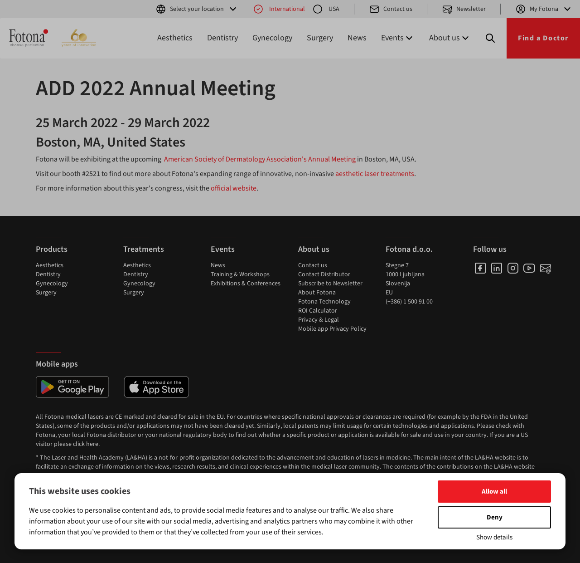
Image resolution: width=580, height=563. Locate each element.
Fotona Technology (324, 301)
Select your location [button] (196, 9)
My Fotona (544, 9)
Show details (494, 537)
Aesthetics (175, 38)
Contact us (390, 9)
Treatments (143, 249)
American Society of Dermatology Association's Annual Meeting (260, 159)
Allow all (494, 491)
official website (232, 188)
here (92, 444)
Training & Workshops (240, 274)
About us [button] (450, 38)
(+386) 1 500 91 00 (409, 301)
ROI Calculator (317, 310)
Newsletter (464, 9)
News (357, 38)
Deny (495, 517)
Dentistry (222, 38)
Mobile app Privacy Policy (332, 328)
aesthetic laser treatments (374, 174)
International (279, 9)
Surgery (320, 38)
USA (325, 9)
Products (52, 249)
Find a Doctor (543, 38)
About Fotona (317, 292)
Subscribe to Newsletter (330, 283)
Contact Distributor (324, 274)
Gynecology (272, 38)
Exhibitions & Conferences (245, 283)
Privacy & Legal (318, 319)
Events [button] (398, 38)
